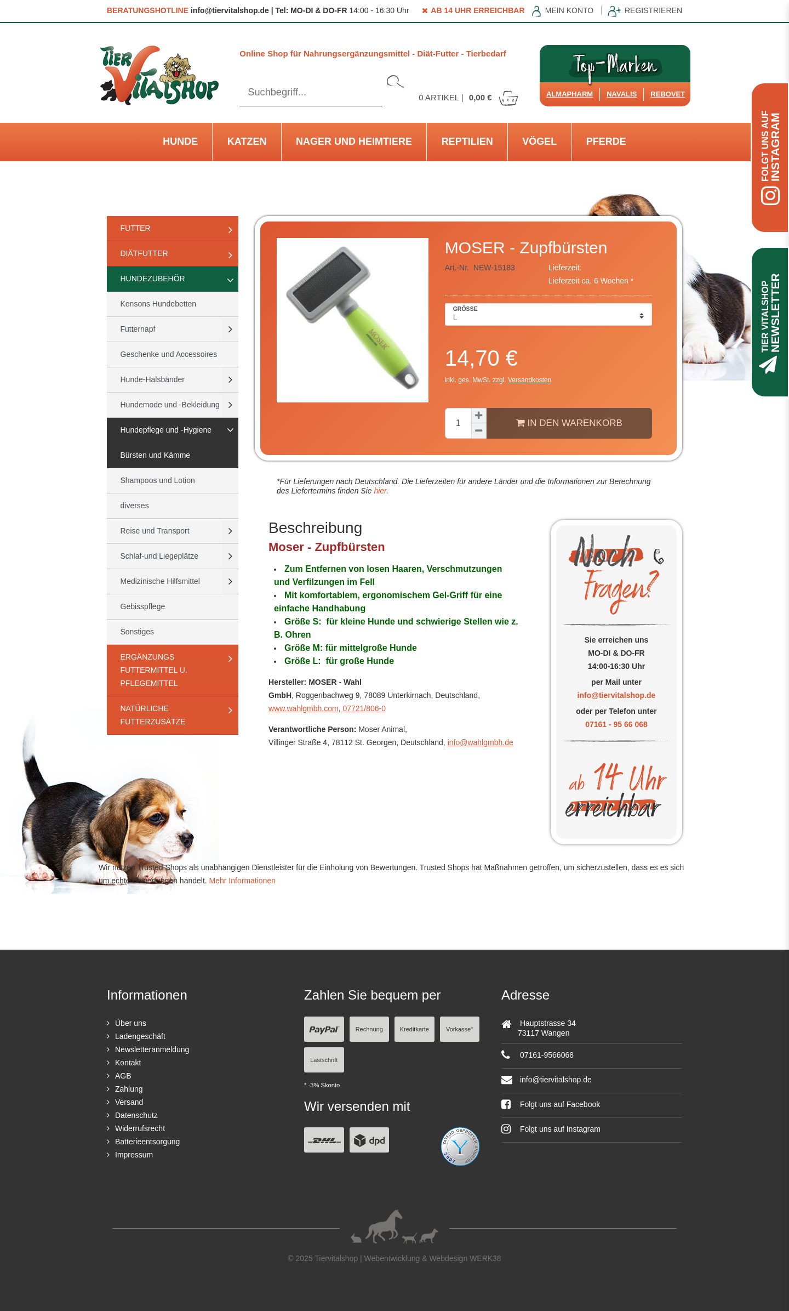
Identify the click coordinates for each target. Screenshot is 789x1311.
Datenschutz (136, 1115)
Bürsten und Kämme (156, 455)
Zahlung (129, 1089)
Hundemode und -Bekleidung (170, 404)
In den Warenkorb (569, 423)
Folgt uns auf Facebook (550, 1104)
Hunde (180, 141)
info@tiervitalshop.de (617, 695)
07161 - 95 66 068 (616, 724)
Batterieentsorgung (147, 1141)
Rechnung (369, 1029)
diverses (135, 505)
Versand (129, 1102)
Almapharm (569, 94)
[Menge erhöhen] (479, 415)
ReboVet (667, 94)
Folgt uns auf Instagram (551, 1129)
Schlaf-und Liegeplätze (159, 556)
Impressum (134, 1154)
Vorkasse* (459, 1029)
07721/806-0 (363, 708)
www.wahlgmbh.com (303, 708)
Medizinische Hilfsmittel (160, 581)
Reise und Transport (155, 530)
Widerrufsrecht (140, 1128)
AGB (123, 1075)
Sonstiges (137, 631)
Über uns (130, 1023)
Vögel (539, 141)
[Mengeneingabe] (458, 423)
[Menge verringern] (479, 431)
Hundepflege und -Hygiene (166, 429)
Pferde (606, 141)
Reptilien (467, 141)
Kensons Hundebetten (159, 303)
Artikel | (469, 97)
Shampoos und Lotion (158, 480)
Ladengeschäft (140, 1036)
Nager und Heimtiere (354, 141)
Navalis (622, 94)
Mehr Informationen (242, 880)
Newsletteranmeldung (152, 1049)
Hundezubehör (153, 278)
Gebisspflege (143, 606)
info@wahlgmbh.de (480, 742)
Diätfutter (144, 253)
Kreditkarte (414, 1029)
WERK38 (485, 1258)
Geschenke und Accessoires (169, 354)
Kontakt (128, 1062)
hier (379, 490)
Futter (136, 228)
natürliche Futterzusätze (153, 715)
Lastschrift (324, 1060)
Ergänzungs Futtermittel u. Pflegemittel (154, 670)
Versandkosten (529, 380)
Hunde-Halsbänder (153, 379)
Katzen (247, 141)
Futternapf (138, 329)
